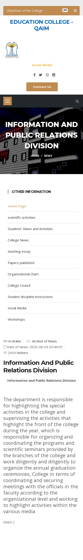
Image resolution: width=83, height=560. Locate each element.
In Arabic (14, 341)
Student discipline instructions (30, 296)
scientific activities (21, 217)
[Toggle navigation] (7, 101)
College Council (19, 285)
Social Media (17, 308)
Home (35, 156)
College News (18, 240)
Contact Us (42, 87)
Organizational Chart (23, 274)
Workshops (16, 319)
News (48, 156)
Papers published (21, 262)
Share (7, 522)
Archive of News (44, 341)
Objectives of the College (24, 10)
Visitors (22, 352)
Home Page (17, 206)
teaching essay (19, 251)
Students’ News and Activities (30, 228)
